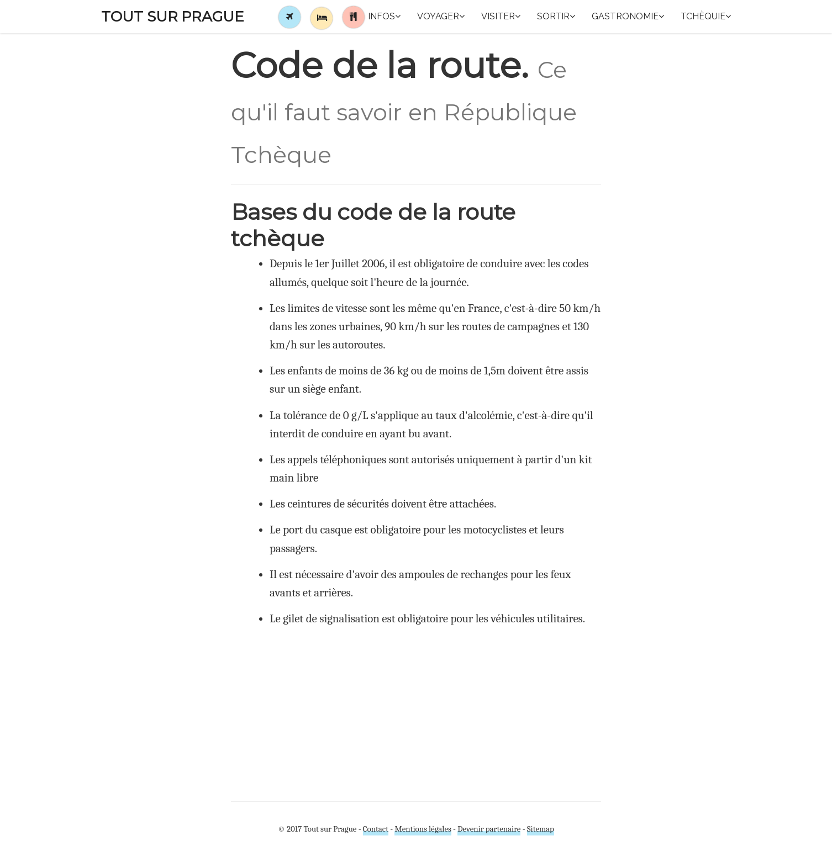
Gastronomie (628, 16)
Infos (384, 16)
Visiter (500, 16)
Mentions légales (422, 829)
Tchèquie (706, 16)
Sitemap (540, 829)
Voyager (441, 16)
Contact (375, 829)
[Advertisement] (416, 713)
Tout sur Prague (172, 16)
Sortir (556, 16)
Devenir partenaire (488, 829)
